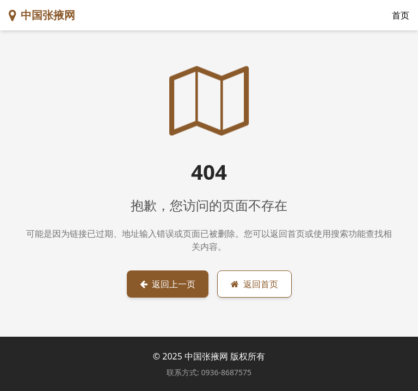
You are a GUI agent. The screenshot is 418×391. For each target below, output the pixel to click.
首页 (400, 15)
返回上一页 (167, 284)
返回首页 (254, 284)
